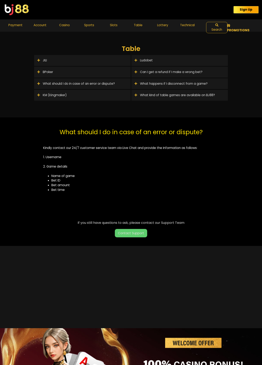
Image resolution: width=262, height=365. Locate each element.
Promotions (238, 28)
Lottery (162, 25)
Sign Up (246, 9)
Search (216, 28)
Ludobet (143, 60)
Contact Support (131, 233)
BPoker (45, 72)
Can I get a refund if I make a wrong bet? (168, 72)
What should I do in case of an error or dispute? (76, 83)
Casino (64, 25)
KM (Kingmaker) (52, 95)
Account (40, 25)
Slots (113, 25)
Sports (89, 25)
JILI (42, 60)
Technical (187, 25)
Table (138, 25)
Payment (15, 25)
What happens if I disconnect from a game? (171, 83)
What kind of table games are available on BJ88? (174, 95)
